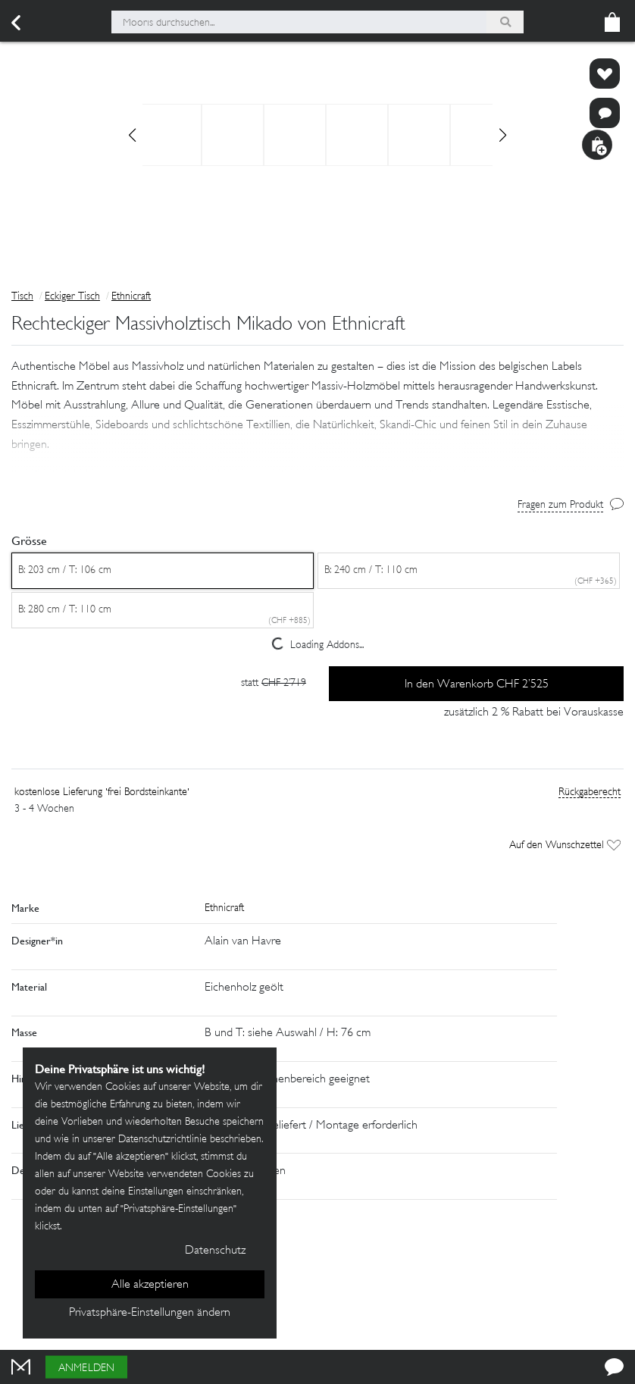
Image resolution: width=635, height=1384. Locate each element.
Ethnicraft (131, 297)
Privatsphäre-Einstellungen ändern (149, 1313)
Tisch (22, 297)
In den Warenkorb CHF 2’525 (477, 686)
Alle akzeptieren (150, 1285)
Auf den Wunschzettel (565, 848)
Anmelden (86, 1368)
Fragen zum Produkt (560, 507)
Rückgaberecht (589, 795)
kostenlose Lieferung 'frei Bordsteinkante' (101, 795)
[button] (317, 438)
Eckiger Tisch (72, 297)
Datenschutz (215, 1251)
